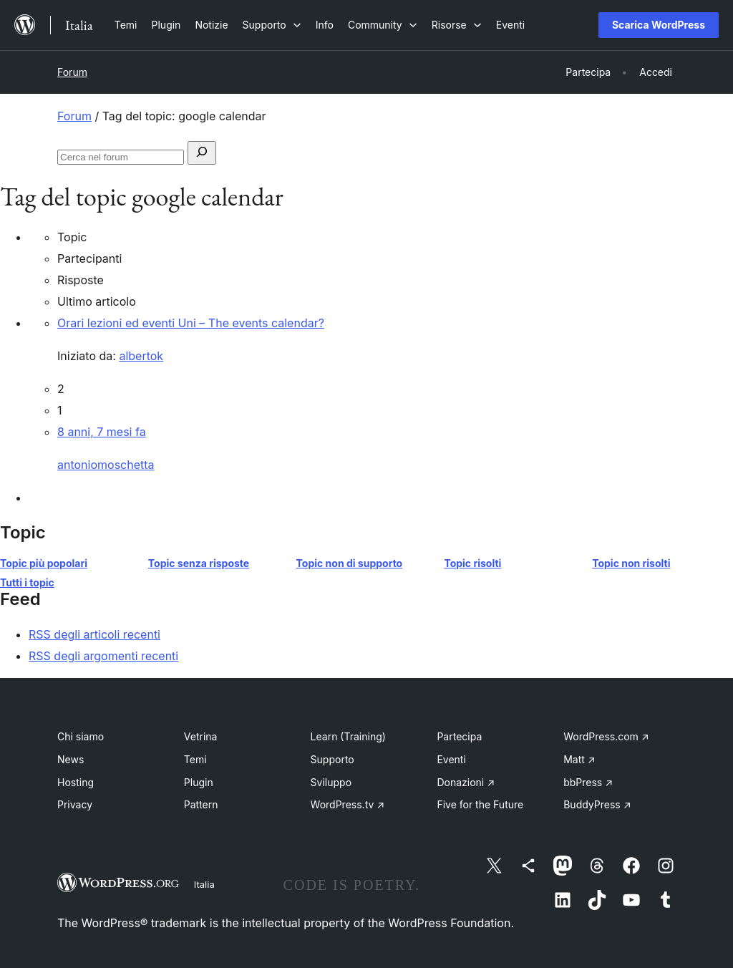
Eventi (451, 759)
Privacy (74, 804)
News (70, 759)
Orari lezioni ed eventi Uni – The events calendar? (190, 323)
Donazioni (466, 782)
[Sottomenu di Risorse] (456, 24)
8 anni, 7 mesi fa (101, 432)
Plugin (198, 782)
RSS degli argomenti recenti (103, 656)
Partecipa (459, 736)
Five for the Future (480, 804)
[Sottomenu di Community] (382, 24)
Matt (579, 759)
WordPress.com (606, 736)
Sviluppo (331, 782)
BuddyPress (597, 804)
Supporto (332, 759)
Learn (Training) (348, 736)
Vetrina (201, 736)
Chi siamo (80, 736)
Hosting (75, 782)
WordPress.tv (348, 804)
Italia (204, 884)
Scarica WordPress (658, 25)
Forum (72, 72)
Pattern (201, 804)
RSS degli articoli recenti (94, 634)
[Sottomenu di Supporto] (272, 24)
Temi (195, 759)
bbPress (588, 782)
